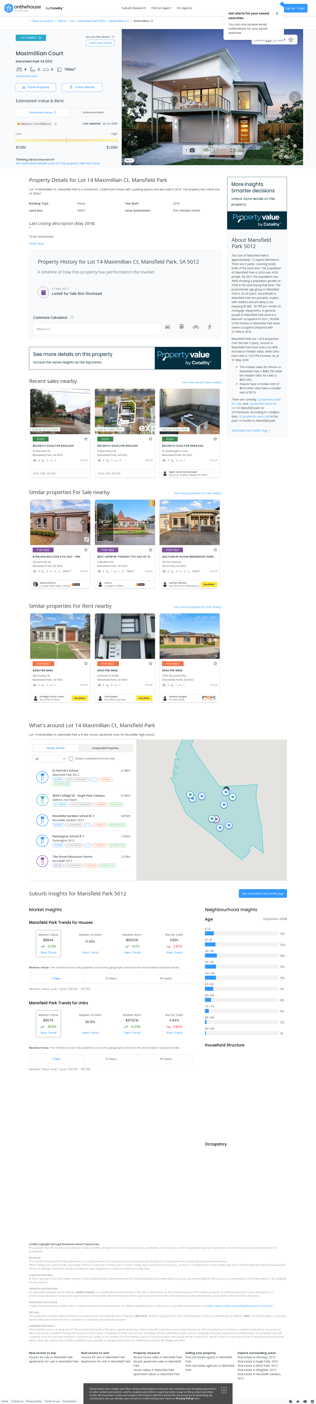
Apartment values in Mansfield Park (156, 1382)
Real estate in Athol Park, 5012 (258, 1373)
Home (62, 21)
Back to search (43, 21)
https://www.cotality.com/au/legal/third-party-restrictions (240, 1313)
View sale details (44, 473)
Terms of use (52, 1401)
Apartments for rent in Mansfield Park (105, 1369)
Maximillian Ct (119, 21)
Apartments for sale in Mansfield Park (53, 1369)
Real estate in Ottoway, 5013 (256, 1365)
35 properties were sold (254, 416)
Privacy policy (34, 1401)
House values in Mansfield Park (153, 1378)
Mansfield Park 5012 (91, 21)
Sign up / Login (295, 8)
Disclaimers (69, 1401)
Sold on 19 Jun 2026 (45, 429)
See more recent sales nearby (201, 382)
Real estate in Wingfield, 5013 (257, 1378)
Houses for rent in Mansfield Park (103, 1365)
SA (72, 21)
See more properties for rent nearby (197, 607)
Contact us (17, 1401)
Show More (36, 243)
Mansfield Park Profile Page (251, 430)
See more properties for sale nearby (197, 493)
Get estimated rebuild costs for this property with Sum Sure (58, 163)
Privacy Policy (184, 1398)
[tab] (56, 979)
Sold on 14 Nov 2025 (175, 429)
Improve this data (26, 76)
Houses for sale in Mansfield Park (51, 1365)
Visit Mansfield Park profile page (263, 893)
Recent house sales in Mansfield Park (157, 1365)
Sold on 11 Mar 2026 (109, 429)
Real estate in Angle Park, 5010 (258, 1369)
